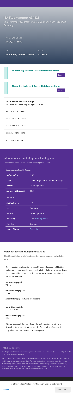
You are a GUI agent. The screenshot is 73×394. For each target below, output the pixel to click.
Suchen (60, 75)
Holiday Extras (36, 3)
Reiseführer (35, 229)
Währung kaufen (41, 218)
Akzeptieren (63, 389)
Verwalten (6, 389)
